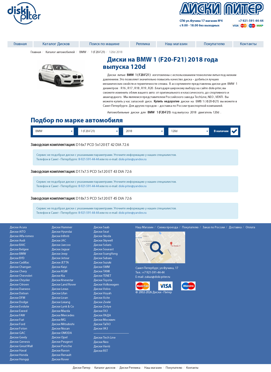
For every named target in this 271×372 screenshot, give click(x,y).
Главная (20, 44)
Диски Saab (101, 227)
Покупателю (214, 44)
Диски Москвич (104, 320)
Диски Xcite (102, 298)
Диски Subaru (103, 258)
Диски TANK (102, 271)
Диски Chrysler (20, 280)
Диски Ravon (61, 350)
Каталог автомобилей (60, 52)
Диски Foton (18, 328)
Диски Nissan (61, 328)
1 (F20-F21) (97, 52)
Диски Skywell (103, 240)
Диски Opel (60, 337)
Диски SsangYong (106, 254)
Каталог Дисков (56, 44)
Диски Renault (61, 355)
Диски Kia (58, 276)
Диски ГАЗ (101, 311)
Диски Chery (18, 271)
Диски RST (101, 351)
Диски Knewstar (62, 280)
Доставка (235, 227)
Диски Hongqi (19, 359)
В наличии (221, 131)
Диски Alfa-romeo (22, 236)
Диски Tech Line (105, 337)
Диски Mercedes (63, 315)
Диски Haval (18, 350)
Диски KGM (59, 271)
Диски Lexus (60, 289)
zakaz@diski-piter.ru (157, 277)
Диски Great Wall (21, 346)
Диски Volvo (102, 289)
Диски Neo (101, 342)
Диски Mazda (61, 311)
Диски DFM (17, 298)
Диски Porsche (62, 346)
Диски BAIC (17, 245)
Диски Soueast (104, 249)
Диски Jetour (60, 258)
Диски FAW (17, 315)
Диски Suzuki (102, 262)
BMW (82, 52)
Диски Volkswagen (106, 284)
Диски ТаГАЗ (102, 324)
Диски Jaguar (61, 249)
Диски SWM (102, 267)
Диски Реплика (129, 368)
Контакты (248, 44)
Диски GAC (17, 333)
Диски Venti (102, 346)
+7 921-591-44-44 (250, 21)
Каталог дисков (104, 368)
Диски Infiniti (60, 236)
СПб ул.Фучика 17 (201, 21)
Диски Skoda (102, 236)
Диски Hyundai (62, 232)
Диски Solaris (102, 245)
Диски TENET (102, 276)
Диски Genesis (20, 342)
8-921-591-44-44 (88, 159)
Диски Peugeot (62, 342)
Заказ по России (214, 227)
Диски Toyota (103, 280)
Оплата (250, 227)
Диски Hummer (62, 227)
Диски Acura (18, 227)
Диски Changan (20, 267)
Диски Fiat (17, 320)
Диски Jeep (60, 254)
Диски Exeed (18, 311)
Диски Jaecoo (61, 245)
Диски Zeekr (102, 302)
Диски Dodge (19, 302)
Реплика (143, 44)
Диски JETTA (60, 262)
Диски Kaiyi (59, 267)
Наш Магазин (144, 227)
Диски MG (59, 320)
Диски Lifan (59, 293)
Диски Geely (18, 337)
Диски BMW (18, 254)
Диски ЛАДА (102, 315)
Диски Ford (17, 324)
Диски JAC (59, 240)
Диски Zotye (102, 306)
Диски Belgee (19, 249)
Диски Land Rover (64, 284)
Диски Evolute (19, 306)
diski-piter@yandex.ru (133, 159)
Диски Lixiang (61, 302)
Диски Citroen (19, 284)
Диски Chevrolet (21, 276)
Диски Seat (101, 232)
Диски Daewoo (20, 289)
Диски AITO (18, 232)
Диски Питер (81, 368)
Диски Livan (60, 298)
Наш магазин (176, 44)
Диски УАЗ (101, 328)
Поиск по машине (104, 44)
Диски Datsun (19, 293)
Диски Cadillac (19, 262)
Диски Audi (17, 240)
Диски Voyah (102, 293)
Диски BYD (17, 258)
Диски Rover (60, 359)
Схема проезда (167, 227)
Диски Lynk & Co (63, 306)
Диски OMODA (62, 333)
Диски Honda (19, 355)
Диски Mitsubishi (63, 324)
